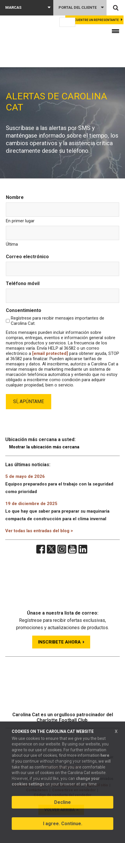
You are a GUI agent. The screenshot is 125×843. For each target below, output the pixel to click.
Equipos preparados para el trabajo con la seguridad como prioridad (59, 484)
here (104, 755)
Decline (62, 802)
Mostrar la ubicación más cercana (44, 447)
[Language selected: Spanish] (67, 22)
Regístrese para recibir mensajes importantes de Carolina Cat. (57, 320)
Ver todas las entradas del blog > (39, 530)
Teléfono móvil (23, 283)
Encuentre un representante (95, 20)
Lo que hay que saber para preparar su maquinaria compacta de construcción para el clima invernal (57, 511)
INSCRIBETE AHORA (59, 642)
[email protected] (50, 353)
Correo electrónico (27, 256)
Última (12, 244)
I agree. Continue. (62, 823)
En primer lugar (20, 220)
